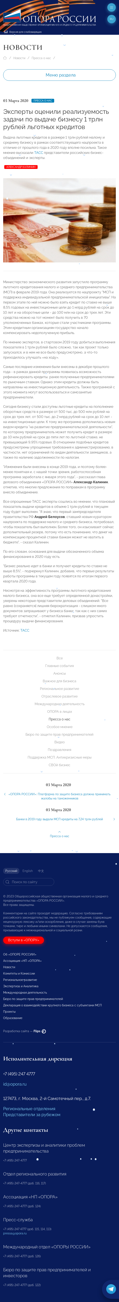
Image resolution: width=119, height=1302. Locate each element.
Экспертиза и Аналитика (20, 986)
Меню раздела (61, 75)
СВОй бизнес (59, 765)
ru (111, 19)
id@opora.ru (15, 1084)
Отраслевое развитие (59, 696)
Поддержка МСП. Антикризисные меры (60, 757)
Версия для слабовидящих (23, 32)
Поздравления (59, 750)
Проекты (9, 1011)
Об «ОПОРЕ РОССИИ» (19, 954)
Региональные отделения (29, 1108)
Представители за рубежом (31, 1114)
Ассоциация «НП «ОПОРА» (22, 960)
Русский (11, 871)
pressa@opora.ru (15, 1233)
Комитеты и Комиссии (19, 973)
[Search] (28, 882)
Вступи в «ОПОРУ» (23, 940)
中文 (41, 871)
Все (60, 658)
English (28, 871)
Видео (59, 742)
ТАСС (38, 153)
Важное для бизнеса (59, 681)
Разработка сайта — (24, 1031)
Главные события (59, 666)
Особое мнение (59, 727)
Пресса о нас (41, 58)
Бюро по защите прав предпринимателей (60, 734)
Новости (19, 58)
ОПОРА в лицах (59, 712)
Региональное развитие (59, 689)
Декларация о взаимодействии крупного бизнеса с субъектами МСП (52, 1005)
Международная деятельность (60, 704)
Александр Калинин (20, 167)
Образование (12, 1018)
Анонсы (59, 673)
